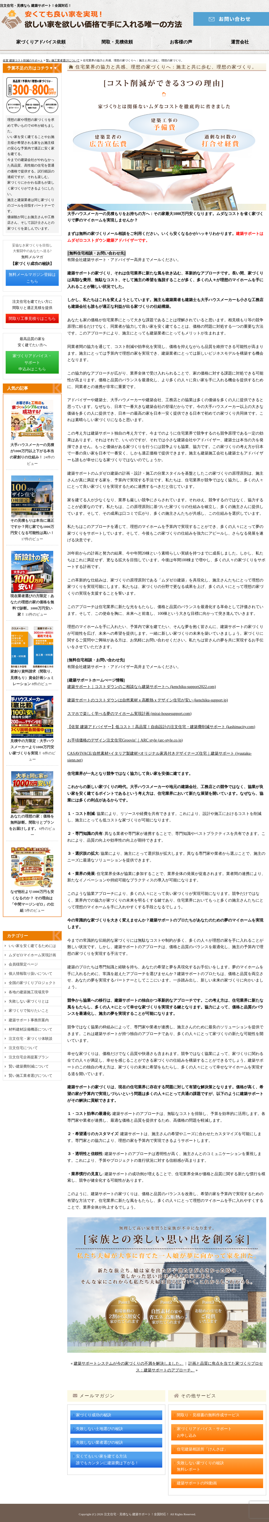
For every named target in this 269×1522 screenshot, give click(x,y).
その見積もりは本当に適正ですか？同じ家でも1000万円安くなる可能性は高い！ (32, 526)
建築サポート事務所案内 (29, 1020)
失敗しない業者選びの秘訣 (99, 1442)
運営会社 (240, 42)
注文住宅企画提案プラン (29, 1057)
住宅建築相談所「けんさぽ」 (202, 1449)
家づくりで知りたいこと (29, 1010)
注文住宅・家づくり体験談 (30, 1038)
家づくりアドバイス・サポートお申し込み (204, 1432)
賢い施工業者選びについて (63, 60)
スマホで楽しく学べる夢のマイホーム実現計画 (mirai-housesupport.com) (129, 714)
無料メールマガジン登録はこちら (32, 277)
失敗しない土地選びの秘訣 (99, 1429)
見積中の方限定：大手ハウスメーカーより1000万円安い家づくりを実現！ (31, 747)
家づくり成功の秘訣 (93, 1415)
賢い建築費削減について (29, 1066)
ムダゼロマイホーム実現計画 (32, 955)
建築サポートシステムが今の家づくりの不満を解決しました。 (129, 1363)
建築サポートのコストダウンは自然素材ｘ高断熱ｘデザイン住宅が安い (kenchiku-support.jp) (147, 700)
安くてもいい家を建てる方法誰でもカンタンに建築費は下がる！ (107, 1459)
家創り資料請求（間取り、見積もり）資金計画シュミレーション (32, 677)
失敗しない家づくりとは (29, 1001)
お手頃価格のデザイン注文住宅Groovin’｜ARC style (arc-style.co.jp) (125, 740)
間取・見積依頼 (117, 42)
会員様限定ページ (23, 964)
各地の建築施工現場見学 (29, 992)
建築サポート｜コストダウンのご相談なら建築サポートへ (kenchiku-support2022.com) (141, 687)
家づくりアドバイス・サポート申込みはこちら (32, 362)
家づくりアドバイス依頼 (41, 42)
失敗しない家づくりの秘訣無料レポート (200, 1466)
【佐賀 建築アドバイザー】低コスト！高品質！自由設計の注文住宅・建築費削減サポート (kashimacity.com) (161, 727)
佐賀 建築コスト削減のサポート (23, 60)
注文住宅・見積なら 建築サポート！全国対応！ (137, 1514)
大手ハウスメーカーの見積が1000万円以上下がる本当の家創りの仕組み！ (32, 451)
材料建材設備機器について (30, 1029)
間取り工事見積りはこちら (32, 319)
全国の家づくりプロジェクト (32, 983)
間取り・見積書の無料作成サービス (208, 1415)
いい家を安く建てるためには (32, 946)
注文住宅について (23, 1048)
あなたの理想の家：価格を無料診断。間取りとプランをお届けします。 (31, 822)
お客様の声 (181, 42)
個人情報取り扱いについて (30, 973)
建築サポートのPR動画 (197, 1483)
